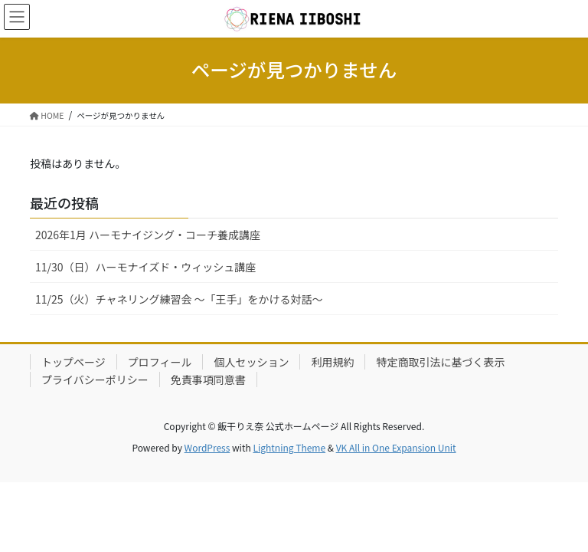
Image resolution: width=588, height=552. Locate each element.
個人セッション (251, 362)
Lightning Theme (289, 447)
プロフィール (160, 362)
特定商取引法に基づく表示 (440, 362)
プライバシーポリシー (95, 379)
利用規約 (332, 362)
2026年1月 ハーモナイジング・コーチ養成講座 (147, 234)
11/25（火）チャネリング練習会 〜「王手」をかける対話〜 (179, 299)
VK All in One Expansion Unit (396, 447)
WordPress (207, 447)
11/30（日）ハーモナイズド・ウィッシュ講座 (145, 266)
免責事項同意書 (208, 379)
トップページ (73, 362)
